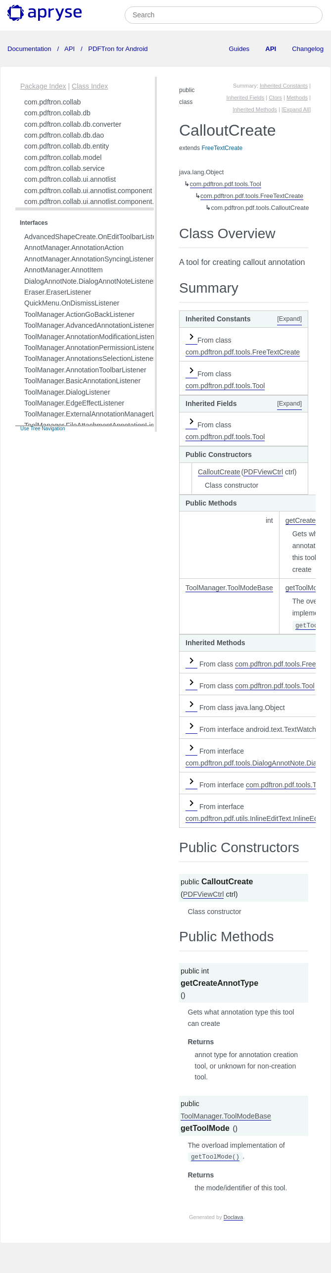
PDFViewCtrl (263, 472)
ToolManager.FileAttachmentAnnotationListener (97, 425)
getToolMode (305, 588)
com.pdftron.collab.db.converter (72, 124)
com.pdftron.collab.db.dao (64, 135)
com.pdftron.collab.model (62, 157)
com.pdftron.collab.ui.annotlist (70, 179)
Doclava (233, 1217)
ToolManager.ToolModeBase (229, 588)
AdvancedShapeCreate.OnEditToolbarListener (95, 237)
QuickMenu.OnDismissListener (71, 303)
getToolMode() (215, 1157)
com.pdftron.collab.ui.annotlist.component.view (96, 201)
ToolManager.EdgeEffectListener (74, 403)
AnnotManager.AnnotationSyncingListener (89, 259)
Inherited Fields (246, 98)
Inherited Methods (255, 109)
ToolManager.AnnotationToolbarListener (85, 370)
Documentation (30, 48)
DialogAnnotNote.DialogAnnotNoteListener (89, 281)
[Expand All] (296, 109)
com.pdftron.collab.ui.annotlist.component (88, 191)
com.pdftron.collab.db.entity (66, 146)
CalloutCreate (219, 472)
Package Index (43, 86)
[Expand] (289, 318)
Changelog (308, 48)
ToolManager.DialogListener (67, 392)
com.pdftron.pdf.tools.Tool (225, 184)
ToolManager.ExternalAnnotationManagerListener (100, 414)
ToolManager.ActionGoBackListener (79, 314)
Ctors (275, 98)
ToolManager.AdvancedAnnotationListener (89, 325)
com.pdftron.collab (52, 102)
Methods (297, 98)
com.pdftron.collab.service (64, 168)
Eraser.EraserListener (57, 292)
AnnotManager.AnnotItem (63, 270)
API (70, 48)
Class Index (90, 86)
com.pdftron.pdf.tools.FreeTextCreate (251, 196)
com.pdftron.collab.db (57, 113)
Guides (239, 48)
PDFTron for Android (117, 48)
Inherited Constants (284, 86)
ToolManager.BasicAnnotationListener (82, 381)
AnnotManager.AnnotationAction (74, 248)
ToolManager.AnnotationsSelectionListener (89, 358)
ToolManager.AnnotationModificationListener (92, 337)
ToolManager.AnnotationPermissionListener (91, 348)
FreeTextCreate (221, 148)
